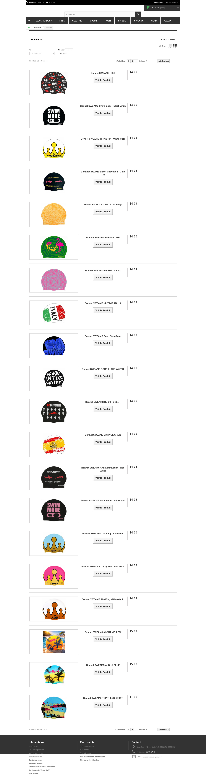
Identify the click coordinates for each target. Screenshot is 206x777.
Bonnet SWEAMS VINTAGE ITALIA (103, 303)
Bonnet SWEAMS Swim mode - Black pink (103, 500)
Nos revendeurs (35, 756)
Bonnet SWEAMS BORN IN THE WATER (103, 369)
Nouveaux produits (36, 750)
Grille (170, 46)
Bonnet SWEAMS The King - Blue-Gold (103, 533)
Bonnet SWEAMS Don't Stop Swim (103, 336)
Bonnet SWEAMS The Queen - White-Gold (103, 139)
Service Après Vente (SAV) (39, 770)
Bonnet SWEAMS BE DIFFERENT (102, 402)
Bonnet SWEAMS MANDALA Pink (103, 270)
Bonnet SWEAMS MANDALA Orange (103, 204)
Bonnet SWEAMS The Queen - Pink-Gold (103, 566)
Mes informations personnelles (92, 756)
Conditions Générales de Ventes (42, 767)
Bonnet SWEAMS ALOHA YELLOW (102, 632)
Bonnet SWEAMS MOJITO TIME (103, 237)
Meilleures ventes (36, 753)
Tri (30, 50)
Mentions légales (36, 763)
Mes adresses (85, 753)
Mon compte (87, 742)
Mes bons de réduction (89, 760)
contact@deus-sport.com (152, 757)
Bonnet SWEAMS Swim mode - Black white (103, 106)
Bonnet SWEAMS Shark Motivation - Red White (103, 469)
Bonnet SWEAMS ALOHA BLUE (103, 665)
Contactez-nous (172, 2)
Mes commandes (87, 746)
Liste (175, 46)
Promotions (33, 746)
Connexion (158, 2)
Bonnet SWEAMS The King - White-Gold (103, 599)
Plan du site (33, 774)
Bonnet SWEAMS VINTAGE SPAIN (103, 435)
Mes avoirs (84, 750)
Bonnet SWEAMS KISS (103, 73)
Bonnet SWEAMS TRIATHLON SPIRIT (103, 698)
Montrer (61, 50)
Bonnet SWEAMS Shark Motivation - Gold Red (103, 173)
